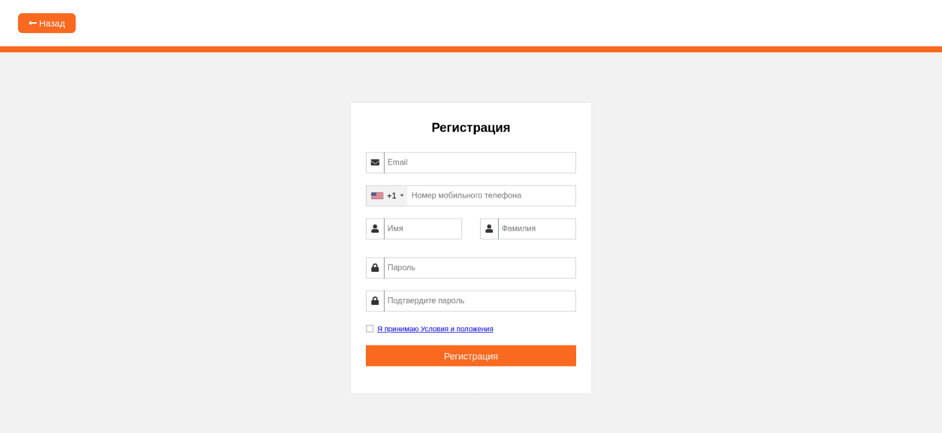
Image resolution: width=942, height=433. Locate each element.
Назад (47, 23)
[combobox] (386, 196)
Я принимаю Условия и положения (435, 330)
